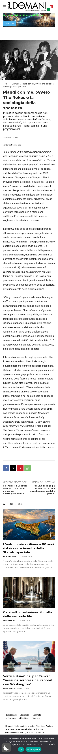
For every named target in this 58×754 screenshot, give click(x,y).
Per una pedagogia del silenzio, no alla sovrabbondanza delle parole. (42, 489)
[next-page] (10, 706)
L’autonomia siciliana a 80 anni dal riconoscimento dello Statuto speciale (28, 548)
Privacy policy (33, 749)
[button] (6, 747)
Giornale (15, 83)
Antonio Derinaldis (12, 145)
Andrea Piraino (10, 556)
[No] (54, 744)
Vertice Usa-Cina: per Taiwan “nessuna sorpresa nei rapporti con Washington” (28, 680)
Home (6, 83)
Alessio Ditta (9, 688)
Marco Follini (9, 620)
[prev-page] (5, 706)
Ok (21, 749)
